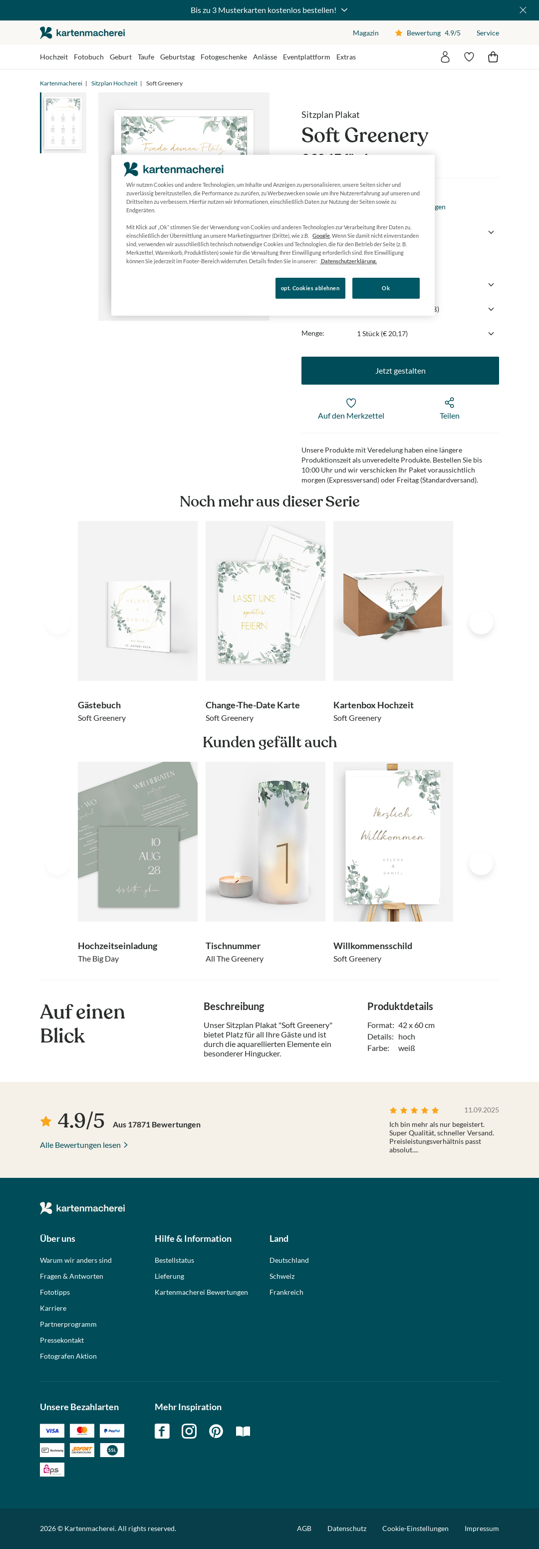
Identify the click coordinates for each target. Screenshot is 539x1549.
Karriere (53, 1308)
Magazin (366, 32)
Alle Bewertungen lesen (80, 1144)
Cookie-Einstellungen (415, 1529)
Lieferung (169, 1276)
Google (321, 235)
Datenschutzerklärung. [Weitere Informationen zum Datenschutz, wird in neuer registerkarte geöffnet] (348, 261)
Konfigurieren (145, 287)
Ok (386, 288)
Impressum (482, 1528)
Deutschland (289, 1260)
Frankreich (286, 1292)
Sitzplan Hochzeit (114, 83)
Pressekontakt (62, 1340)
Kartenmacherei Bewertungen (201, 1292)
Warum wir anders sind (76, 1260)
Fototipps (55, 1292)
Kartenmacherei (61, 83)
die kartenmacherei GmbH (82, 32)
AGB (304, 1528)
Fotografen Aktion (68, 1356)
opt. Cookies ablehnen (310, 288)
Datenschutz (346, 1528)
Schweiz (282, 1276)
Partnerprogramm (68, 1324)
